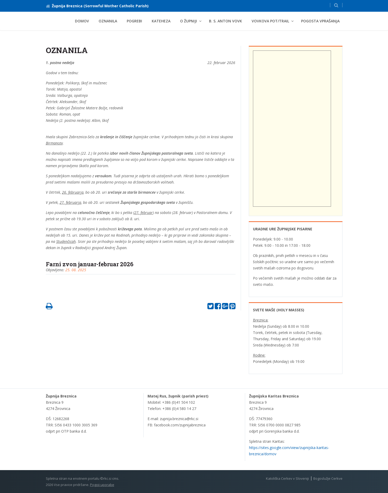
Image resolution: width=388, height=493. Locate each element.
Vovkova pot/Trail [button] (270, 20)
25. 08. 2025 (75, 269)
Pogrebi (134, 20)
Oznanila (108, 20)
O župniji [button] (188, 20)
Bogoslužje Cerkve (327, 478)
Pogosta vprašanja (320, 20)
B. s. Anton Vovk (225, 20)
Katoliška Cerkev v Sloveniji (287, 478)
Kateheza (161, 20)
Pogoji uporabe (102, 484)
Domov (82, 20)
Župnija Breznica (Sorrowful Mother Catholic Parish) (97, 5)
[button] (336, 5)
